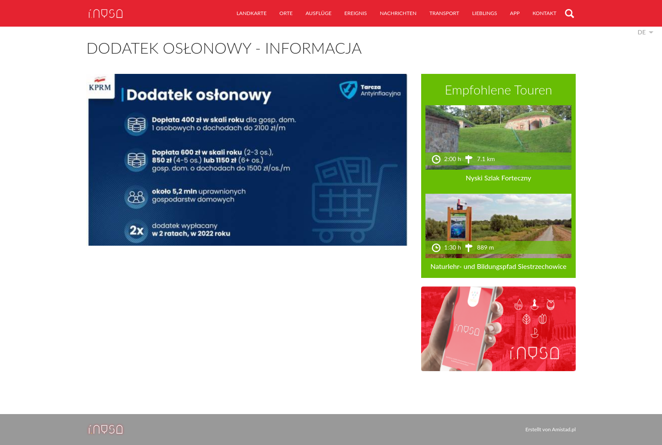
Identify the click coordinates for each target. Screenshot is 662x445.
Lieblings (484, 13)
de (642, 32)
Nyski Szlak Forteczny (498, 178)
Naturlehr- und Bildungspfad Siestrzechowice (498, 266)
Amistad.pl (564, 429)
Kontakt (544, 13)
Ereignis (355, 13)
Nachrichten (398, 13)
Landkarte (252, 13)
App (515, 13)
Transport (444, 13)
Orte (286, 13)
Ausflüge (318, 13)
